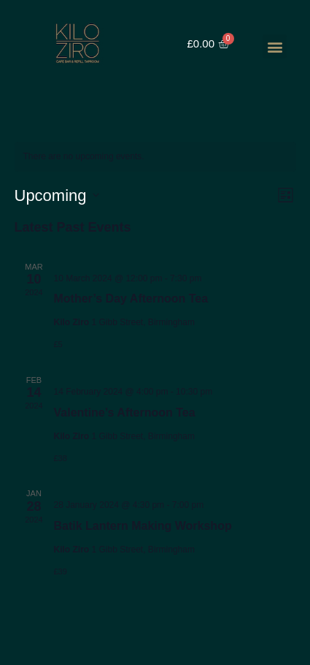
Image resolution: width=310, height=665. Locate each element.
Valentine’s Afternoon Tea (124, 412)
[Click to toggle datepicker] (57, 195)
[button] (275, 46)
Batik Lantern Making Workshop (143, 526)
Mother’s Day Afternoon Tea (131, 298)
